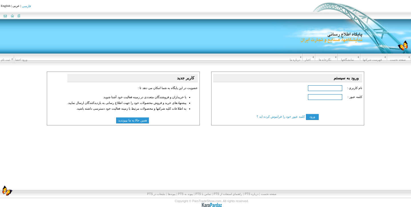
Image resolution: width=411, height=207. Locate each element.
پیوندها (172, 194)
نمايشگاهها (347, 59)
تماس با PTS (203, 194)
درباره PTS (251, 194)
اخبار (308, 59)
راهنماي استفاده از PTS (228, 194)
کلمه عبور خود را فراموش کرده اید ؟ (281, 116)
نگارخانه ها (325, 59)
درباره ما (295, 59)
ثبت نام (5, 59)
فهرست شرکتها (372, 59)
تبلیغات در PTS (156, 194)
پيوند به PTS (185, 194)
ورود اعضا (21, 59)
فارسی (26, 6)
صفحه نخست (398, 59)
